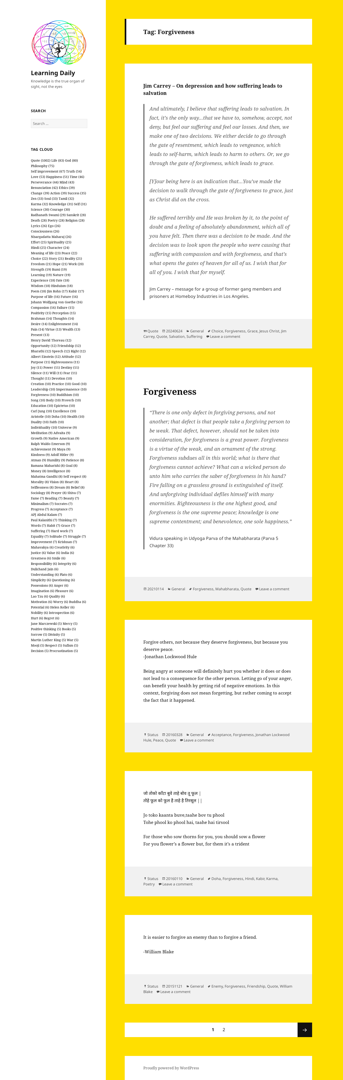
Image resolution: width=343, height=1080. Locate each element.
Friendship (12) (69, 346)
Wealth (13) (71, 329)
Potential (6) (40, 607)
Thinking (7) (67, 520)
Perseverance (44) (45, 182)
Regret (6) (51, 618)
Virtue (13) (53, 329)
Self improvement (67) (48, 171)
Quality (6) (57, 596)
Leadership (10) (43, 389)
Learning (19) (41, 275)
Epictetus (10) (64, 405)
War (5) (72, 640)
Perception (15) (64, 313)
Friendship (256, 986)
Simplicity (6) (41, 580)
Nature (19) (61, 275)
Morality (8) (40, 482)
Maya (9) (63, 449)
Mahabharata (227, 588)
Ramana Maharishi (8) (48, 465)
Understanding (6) (45, 574)
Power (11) (51, 367)
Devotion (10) (62, 378)
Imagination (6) (42, 591)
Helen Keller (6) (62, 607)
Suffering (194, 336)
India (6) (67, 553)
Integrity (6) (67, 563)
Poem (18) (38, 291)
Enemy (217, 986)
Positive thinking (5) (46, 629)
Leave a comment (225, 336)
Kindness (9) (40, 454)
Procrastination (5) (64, 651)
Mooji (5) (37, 645)
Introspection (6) (61, 612)
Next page (305, 1030)
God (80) (71, 160)
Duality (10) (40, 422)
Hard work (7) (62, 531)
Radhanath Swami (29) (48, 215)
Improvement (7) (44, 542)
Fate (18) (62, 280)
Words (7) (38, 525)
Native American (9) (63, 438)
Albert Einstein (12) (46, 356)
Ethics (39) (67, 187)
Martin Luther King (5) (48, 640)
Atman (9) (38, 460)
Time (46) (77, 177)
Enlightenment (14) (63, 324)
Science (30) (40, 209)
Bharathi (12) (41, 351)
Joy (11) (36, 367)
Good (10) (79, 384)
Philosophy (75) (42, 166)
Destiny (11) (70, 367)
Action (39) (58, 193)
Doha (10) (59, 416)
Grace (252, 331)
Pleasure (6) (64, 591)
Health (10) (75, 416)
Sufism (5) (70, 645)
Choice (217, 331)
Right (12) (78, 351)
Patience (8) (75, 460)
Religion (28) (75, 220)
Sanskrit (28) (76, 215)
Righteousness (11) (65, 362)
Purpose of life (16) (45, 296)
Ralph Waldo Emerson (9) (50, 444)
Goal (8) (71, 465)
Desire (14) (39, 324)
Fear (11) (70, 373)
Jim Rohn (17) (57, 291)
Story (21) (56, 258)
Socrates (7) (63, 504)
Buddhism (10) (68, 395)
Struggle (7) (77, 536)
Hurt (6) (37, 618)
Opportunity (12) (44, 346)
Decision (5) (40, 651)
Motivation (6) (41, 602)
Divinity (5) (56, 634)
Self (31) (80, 204)
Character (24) (58, 247)
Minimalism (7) (42, 504)
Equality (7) (40, 536)
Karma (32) (39, 204)
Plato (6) (66, 574)
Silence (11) (40, 373)
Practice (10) (61, 384)
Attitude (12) (71, 356)
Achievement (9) (43, 449)
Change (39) (40, 193)
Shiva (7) (74, 493)
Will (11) (56, 373)
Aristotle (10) (41, 416)
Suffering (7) (40, 531)
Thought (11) (41, 378)
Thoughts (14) (63, 318)
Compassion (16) (43, 307)
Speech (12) (61, 351)
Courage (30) (60, 209)
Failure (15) (65, 307)
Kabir (260, 878)
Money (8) (38, 471)
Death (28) (39, 220)
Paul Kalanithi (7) (44, 520)
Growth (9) (39, 438)
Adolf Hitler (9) (62, 454)
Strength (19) (41, 269)
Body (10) (53, 400)
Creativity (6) (65, 547)
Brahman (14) (41, 318)
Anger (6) (61, 585)
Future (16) (69, 296)
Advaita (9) (61, 433)
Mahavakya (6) (42, 547)
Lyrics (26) (39, 226)
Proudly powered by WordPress (171, 1067)
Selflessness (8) (42, 487)
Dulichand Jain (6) (44, 569)
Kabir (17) (76, 291)
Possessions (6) (42, 585)
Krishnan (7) (67, 542)
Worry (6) (60, 602)
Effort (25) (39, 242)
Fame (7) (37, 498)
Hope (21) (59, 264)
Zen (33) (37, 198)
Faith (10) (57, 422)
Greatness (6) (41, 558)
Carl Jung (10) (41, 411)
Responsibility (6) (44, 563)
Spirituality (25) (59, 242)
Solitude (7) (58, 536)
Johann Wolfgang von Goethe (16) (56, 302)
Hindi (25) (38, 247)
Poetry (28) (56, 220)
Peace (158, 740)
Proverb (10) (71, 400)
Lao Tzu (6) (39, 596)
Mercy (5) (70, 623)
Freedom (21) (41, 264)
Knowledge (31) (61, 204)
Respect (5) (53, 645)
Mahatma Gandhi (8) (46, 476)
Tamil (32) (66, 198)
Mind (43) (67, 182)
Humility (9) (56, 460)
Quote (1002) (40, 160)
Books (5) (69, 629)
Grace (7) (68, 525)
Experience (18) (43, 280)
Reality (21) (73, 258)
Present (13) (40, 335)
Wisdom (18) (40, 286)
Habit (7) (53, 525)
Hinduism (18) (62, 286)
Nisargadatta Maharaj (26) (51, 237)
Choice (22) (39, 258)
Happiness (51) (57, 177)
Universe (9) (67, 427)
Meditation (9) (41, 433)
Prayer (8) (59, 493)
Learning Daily (53, 73)
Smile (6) (58, 558)
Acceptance (221, 734)
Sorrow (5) (39, 634)
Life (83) (57, 160)
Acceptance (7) (61, 509)
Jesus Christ (269, 331)
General (197, 331)
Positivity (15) (41, 313)
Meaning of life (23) (46, 253)
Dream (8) (62, 487)
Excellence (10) (64, 411)
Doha (216, 878)
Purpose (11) (40, 362)
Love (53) (38, 177)
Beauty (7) (71, 498)
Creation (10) (41, 384)
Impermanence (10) (71, 389)
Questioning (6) (63, 580)
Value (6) (53, 553)
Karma (272, 878)
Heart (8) (72, 482)
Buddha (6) (77, 602)
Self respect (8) (74, 476)
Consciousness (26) (45, 231)
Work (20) (76, 264)
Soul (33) (51, 198)
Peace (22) (69, 253)
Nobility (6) (39, 612)
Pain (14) (37, 329)
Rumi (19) (59, 269)
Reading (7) (53, 498)
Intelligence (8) (58, 471)
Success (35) (77, 193)
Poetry (149, 884)
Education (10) (42, 405)
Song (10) (38, 400)
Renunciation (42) (44, 187)
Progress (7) (40, 509)
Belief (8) (78, 487)
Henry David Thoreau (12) (51, 340)
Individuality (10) (44, 427)
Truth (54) (74, 171)
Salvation (177, 336)
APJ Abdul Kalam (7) (46, 514)
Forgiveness (235, 331)
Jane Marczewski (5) (46, 623)
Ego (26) (54, 226)
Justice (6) (38, 553)
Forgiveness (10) (43, 395)
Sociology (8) (40, 493)
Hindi (249, 878)
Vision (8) (57, 482)
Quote (152, 331)
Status (152, 734)
